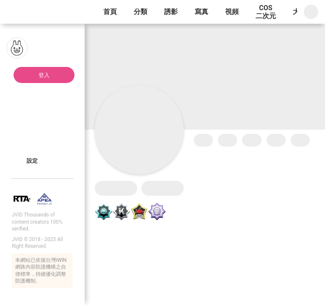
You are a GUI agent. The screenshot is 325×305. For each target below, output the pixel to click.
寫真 (201, 12)
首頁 (110, 12)
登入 (44, 75)
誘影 (171, 12)
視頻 (232, 12)
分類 (140, 12)
